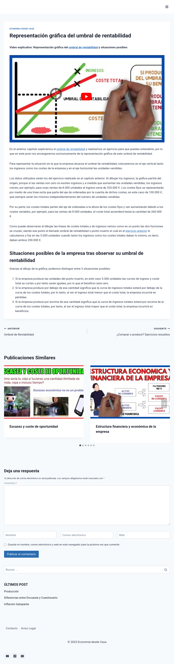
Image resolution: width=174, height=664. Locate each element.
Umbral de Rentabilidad (44, 331)
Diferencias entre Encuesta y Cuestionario (30, 597)
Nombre (11, 535)
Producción (11, 591)
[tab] (80, 445)
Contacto (12, 628)
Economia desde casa (22, 29)
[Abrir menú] (167, 6)
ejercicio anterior (136, 231)
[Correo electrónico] (87, 535)
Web (122, 535)
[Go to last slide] (10, 404)
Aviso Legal (28, 628)
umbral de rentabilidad (83, 47)
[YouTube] (7, 656)
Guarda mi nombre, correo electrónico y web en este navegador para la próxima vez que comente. (64, 544)
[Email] (22, 656)
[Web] (144, 535)
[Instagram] (15, 656)
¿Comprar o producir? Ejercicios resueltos (130, 331)
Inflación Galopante (16, 604)
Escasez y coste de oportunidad (34, 426)
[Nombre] (30, 535)
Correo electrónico (74, 535)
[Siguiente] (164, 404)
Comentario (10, 483)
